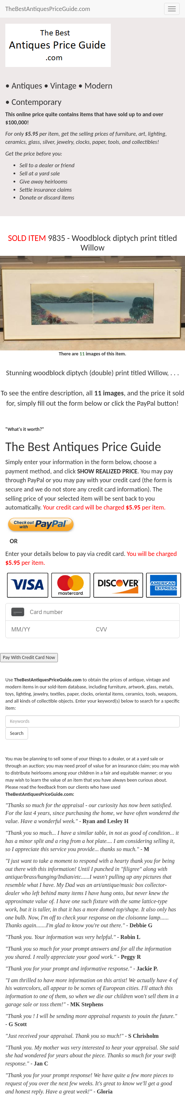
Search (16, 733)
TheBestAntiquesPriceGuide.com (47, 9)
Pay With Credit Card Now (29, 657)
